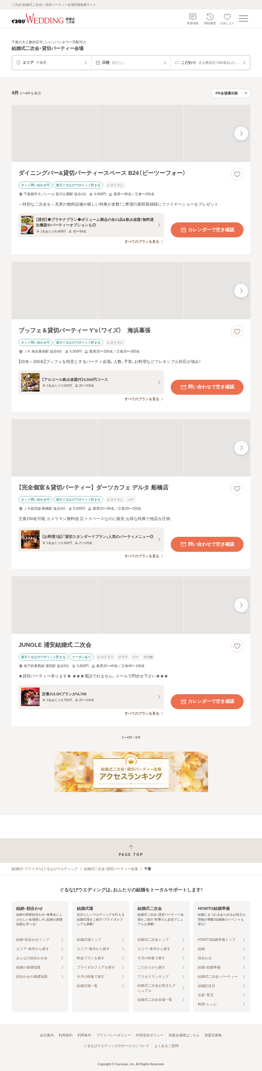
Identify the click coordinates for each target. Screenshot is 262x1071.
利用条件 (84, 1035)
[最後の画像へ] (241, 133)
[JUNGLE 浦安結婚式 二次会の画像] (131, 605)
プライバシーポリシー (113, 1035)
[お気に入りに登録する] (237, 174)
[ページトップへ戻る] (131, 850)
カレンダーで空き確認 (207, 229)
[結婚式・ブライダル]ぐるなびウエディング (45, 869)
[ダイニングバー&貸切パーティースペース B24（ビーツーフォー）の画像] (131, 133)
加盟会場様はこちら (184, 1035)
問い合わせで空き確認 (207, 387)
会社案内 (47, 1035)
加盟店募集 (213, 1035)
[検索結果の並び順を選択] (231, 93)
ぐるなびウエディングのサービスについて (116, 1046)
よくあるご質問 (166, 1046)
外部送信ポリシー (149, 1035)
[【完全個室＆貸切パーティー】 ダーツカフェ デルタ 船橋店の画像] (131, 447)
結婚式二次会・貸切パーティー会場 (111, 869)
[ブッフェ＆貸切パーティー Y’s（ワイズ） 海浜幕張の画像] (131, 290)
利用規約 (66, 1035)
